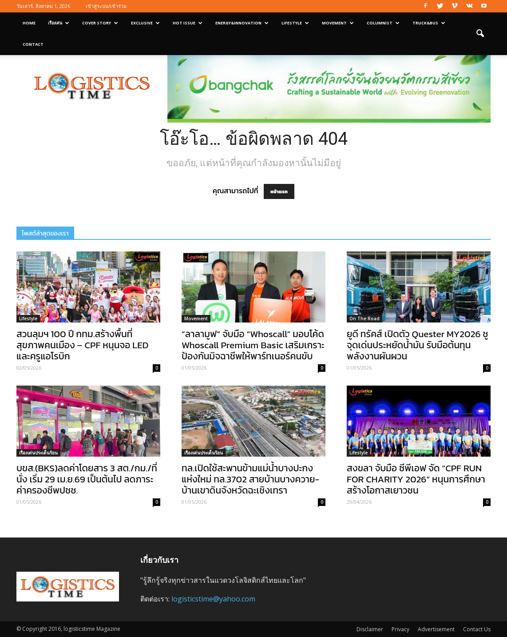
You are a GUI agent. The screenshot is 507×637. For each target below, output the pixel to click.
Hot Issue (187, 23)
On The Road (364, 318)
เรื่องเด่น (58, 23)
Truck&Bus (428, 23)
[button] (480, 33)
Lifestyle (295, 23)
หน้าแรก (279, 191)
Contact (33, 44)
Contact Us (477, 629)
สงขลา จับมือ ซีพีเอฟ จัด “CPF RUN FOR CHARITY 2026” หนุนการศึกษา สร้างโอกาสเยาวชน (416, 479)
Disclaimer (369, 629)
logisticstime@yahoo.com (213, 599)
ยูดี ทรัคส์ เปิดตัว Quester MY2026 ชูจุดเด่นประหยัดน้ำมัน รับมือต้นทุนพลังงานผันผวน (417, 345)
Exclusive (145, 23)
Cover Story (100, 23)
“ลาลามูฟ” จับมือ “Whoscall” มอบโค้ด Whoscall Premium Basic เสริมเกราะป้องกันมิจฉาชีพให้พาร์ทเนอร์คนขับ (253, 345)
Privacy (400, 629)
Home (29, 23)
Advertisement (436, 629)
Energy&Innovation (242, 23)
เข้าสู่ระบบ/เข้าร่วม (106, 6)
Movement (338, 23)
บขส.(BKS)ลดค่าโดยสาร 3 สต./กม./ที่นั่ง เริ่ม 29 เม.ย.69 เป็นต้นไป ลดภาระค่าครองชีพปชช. (86, 479)
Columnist (383, 23)
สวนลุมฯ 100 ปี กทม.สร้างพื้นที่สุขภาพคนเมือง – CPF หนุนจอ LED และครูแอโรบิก (82, 345)
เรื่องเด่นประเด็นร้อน (38, 453)
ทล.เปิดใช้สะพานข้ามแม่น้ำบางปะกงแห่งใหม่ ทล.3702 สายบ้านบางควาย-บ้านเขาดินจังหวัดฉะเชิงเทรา (250, 479)
